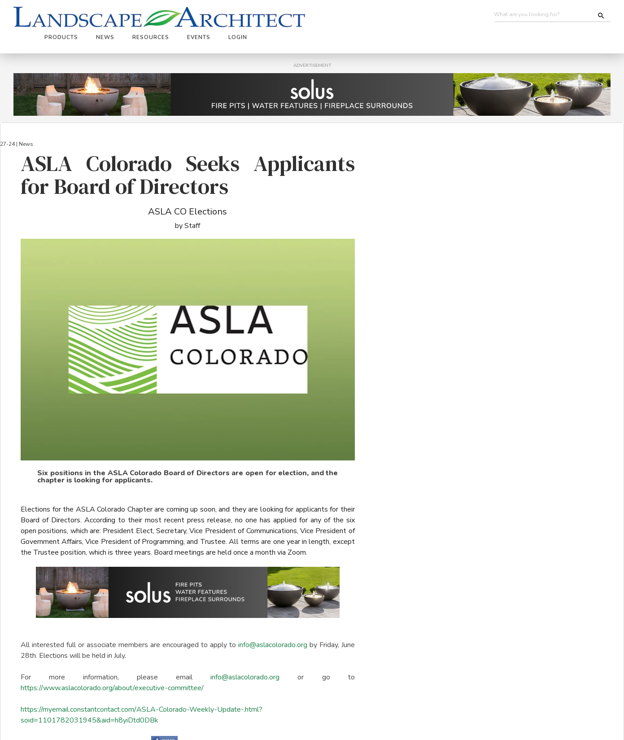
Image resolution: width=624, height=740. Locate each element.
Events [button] (349, 16)
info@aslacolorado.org (272, 621)
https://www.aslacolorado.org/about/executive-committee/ (112, 665)
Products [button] (211, 16)
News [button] (255, 16)
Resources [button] (301, 16)
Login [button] (388, 16)
